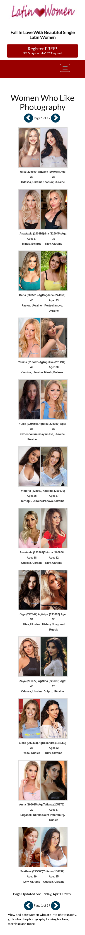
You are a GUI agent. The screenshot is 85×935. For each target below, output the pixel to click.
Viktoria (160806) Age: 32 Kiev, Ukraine (53, 557)
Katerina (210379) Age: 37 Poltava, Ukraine (53, 496)
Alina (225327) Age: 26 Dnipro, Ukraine (53, 686)
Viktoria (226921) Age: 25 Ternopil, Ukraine (32, 496)
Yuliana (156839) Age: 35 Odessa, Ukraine (53, 876)
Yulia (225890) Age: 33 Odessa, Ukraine (31, 177)
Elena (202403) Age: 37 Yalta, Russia (32, 748)
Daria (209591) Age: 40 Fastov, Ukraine (31, 300)
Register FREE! (42, 50)
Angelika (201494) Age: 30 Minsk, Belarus (53, 367)
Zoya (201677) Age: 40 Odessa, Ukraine (31, 686)
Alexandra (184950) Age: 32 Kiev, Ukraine (53, 748)
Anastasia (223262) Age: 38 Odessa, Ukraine (31, 557)
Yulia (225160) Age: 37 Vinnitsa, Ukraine (53, 429)
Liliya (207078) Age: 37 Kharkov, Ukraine (53, 177)
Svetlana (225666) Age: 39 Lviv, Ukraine (31, 876)
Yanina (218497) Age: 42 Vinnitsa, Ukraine (31, 367)
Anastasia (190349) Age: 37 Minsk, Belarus (31, 239)
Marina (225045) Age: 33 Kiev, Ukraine (53, 239)
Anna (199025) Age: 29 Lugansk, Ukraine (31, 810)
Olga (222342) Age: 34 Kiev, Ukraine (31, 619)
